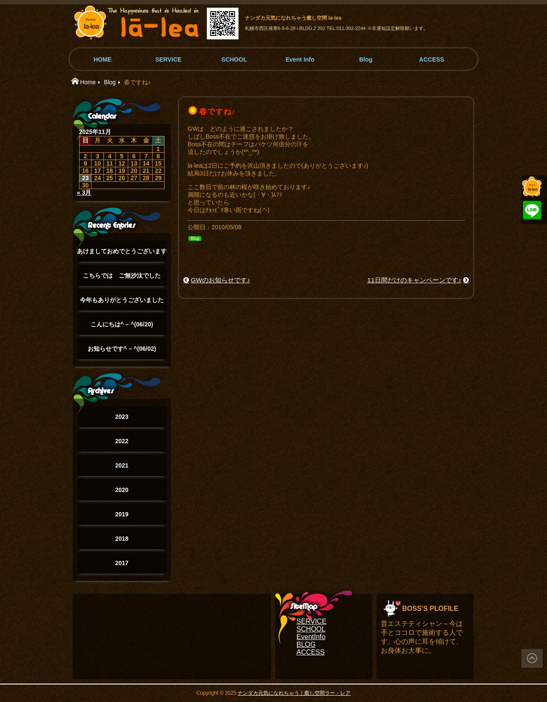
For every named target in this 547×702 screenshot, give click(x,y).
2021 (121, 465)
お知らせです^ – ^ (122, 348)
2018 (121, 538)
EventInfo (311, 636)
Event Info (300, 59)
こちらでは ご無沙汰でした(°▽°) (122, 279)
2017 (121, 563)
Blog (365, 59)
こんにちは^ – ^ (122, 324)
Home (88, 82)
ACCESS (431, 59)
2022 (121, 441)
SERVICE (168, 59)
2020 (121, 489)
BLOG (306, 644)
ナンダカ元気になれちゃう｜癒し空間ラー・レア (294, 693)
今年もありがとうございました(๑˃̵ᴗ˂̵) (122, 303)
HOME (103, 59)
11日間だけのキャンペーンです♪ (415, 280)
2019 (121, 514)
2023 (121, 416)
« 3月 (84, 192)
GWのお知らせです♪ (220, 280)
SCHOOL (234, 59)
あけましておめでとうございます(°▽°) (122, 255)
